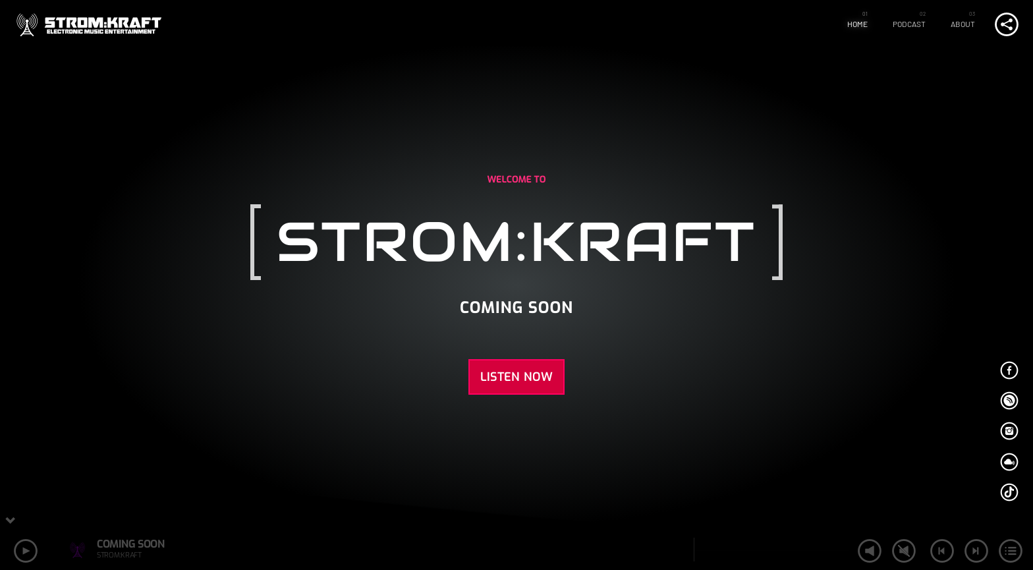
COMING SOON (131, 544)
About (963, 23)
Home (857, 23)
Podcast (909, 23)
